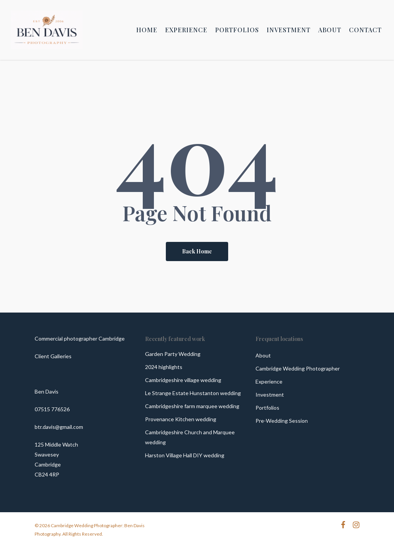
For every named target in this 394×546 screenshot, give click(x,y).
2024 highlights (163, 367)
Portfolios (267, 407)
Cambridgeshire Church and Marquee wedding (190, 437)
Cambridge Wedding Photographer (297, 368)
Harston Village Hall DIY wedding (184, 455)
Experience (268, 381)
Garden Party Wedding (172, 354)
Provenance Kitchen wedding (180, 419)
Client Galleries (53, 356)
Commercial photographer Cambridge (80, 338)
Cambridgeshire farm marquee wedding (192, 406)
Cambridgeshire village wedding (183, 380)
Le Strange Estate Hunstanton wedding (193, 393)
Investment (269, 394)
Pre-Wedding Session (281, 420)
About (263, 355)
